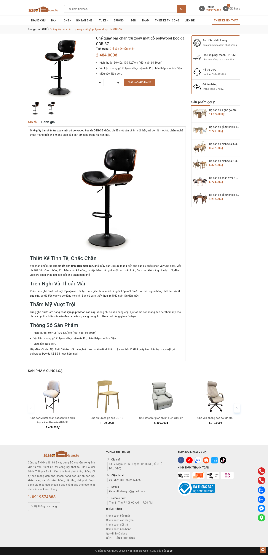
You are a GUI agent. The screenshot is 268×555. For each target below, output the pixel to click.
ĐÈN (133, 20)
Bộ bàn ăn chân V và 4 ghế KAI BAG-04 (232, 177)
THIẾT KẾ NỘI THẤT (226, 20)
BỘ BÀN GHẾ (84, 20)
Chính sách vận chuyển (120, 520)
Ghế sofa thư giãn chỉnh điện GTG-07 (161, 417)
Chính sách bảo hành (118, 529)
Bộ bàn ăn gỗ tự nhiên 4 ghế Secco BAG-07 (234, 126)
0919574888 (213, 10)
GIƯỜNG (119, 20)
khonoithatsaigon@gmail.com (127, 491)
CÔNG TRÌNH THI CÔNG (120, 538)
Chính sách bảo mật (118, 515)
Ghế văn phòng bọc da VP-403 (215, 417)
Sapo (170, 550)
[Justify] (181, 9)
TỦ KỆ (103, 20)
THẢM (145, 20)
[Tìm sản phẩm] (120, 9)
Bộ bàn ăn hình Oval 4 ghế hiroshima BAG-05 (235, 160)
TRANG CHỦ (38, 20)
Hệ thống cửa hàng (44, 506)
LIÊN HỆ (189, 20)
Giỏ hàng (234, 8)
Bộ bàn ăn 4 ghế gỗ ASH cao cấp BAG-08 (233, 110)
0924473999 (219, 74)
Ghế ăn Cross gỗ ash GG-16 (107, 417)
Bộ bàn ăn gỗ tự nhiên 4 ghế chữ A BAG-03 (234, 194)
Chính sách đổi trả (117, 524)
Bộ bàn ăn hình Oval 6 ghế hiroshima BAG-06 (235, 143)
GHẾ (67, 20)
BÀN (54, 20)
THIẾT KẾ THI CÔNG (167, 20)
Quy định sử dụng (116, 533)
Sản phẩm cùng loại (45, 371)
